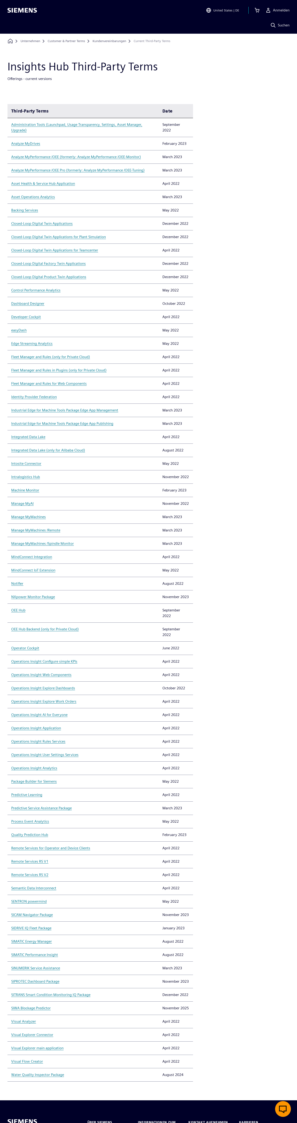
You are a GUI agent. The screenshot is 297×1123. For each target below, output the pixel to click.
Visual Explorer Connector (32, 1034)
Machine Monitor (25, 490)
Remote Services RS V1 (29, 861)
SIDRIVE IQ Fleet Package (31, 928)
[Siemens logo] (22, 10)
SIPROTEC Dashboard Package (35, 981)
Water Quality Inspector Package (37, 1074)
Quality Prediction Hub (29, 834)
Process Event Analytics (30, 821)
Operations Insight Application (36, 728)
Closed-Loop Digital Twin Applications (42, 223)
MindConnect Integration (31, 557)
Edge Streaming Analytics (32, 343)
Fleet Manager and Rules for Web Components (49, 383)
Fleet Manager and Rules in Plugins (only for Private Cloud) (59, 370)
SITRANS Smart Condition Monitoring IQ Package (50, 994)
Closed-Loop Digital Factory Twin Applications (48, 263)
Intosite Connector (26, 463)
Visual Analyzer (23, 1021)
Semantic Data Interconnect (33, 888)
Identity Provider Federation (34, 397)
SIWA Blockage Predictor (31, 1008)
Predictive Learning (26, 794)
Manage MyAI (22, 503)
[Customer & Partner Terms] (66, 41)
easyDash (19, 330)
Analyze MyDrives (25, 143)
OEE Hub (18, 610)
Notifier (17, 583)
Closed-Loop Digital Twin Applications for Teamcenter (54, 250)
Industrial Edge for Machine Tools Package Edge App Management (64, 410)
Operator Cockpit (25, 648)
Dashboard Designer (27, 303)
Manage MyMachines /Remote (35, 530)
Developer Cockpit (26, 317)
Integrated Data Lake (28, 437)
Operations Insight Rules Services (38, 741)
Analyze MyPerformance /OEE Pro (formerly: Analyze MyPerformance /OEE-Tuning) (78, 170)
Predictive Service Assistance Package (41, 808)
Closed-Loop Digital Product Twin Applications (48, 277)
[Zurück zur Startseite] (10, 41)
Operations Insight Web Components (41, 674)
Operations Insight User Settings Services (45, 754)
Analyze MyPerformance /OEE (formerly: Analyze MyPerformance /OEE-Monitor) (76, 157)
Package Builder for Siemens (34, 781)
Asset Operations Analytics (33, 197)
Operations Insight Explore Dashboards (43, 688)
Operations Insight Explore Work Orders (43, 701)
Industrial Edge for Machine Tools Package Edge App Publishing (62, 423)
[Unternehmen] (30, 41)
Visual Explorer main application (37, 1048)
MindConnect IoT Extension (33, 570)
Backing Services (24, 210)
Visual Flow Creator (27, 1061)
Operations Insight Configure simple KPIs (44, 661)
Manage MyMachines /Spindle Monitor (42, 543)
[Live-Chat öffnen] (283, 1109)
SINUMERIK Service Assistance (35, 968)
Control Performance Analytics (36, 290)
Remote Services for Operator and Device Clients (50, 848)
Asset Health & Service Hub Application (43, 183)
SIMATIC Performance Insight (34, 954)
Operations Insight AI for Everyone (39, 714)
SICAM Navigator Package (32, 914)
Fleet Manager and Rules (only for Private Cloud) (50, 357)
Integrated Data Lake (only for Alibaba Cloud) (48, 450)
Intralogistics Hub (25, 477)
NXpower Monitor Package (33, 597)
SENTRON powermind (29, 901)
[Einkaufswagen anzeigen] (257, 10)
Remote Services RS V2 (29, 874)
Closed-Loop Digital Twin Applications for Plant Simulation (58, 237)
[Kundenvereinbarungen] (109, 41)
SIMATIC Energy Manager (31, 941)
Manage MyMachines (28, 517)
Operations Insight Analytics (34, 768)
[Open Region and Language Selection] (222, 10)
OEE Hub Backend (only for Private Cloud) (45, 629)
